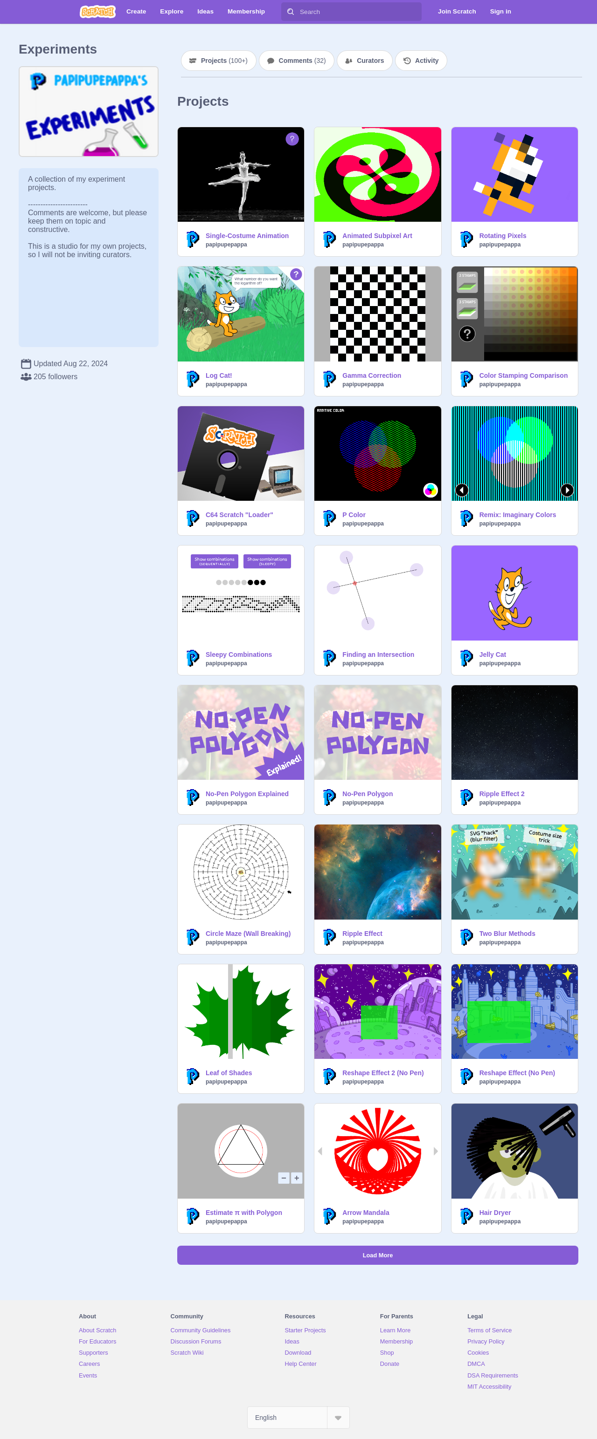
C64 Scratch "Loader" (239, 514)
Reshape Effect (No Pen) (517, 1073)
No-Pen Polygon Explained (247, 794)
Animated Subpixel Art (377, 235)
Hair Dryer (495, 1212)
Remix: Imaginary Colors (517, 514)
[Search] (290, 11)
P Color (354, 514)
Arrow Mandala (365, 1212)
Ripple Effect (362, 933)
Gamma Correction (371, 375)
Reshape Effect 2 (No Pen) (382, 1073)
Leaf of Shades (229, 1073)
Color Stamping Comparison (523, 375)
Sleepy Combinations (239, 654)
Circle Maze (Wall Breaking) (248, 933)
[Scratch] (98, 11)
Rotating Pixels (503, 235)
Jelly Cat (493, 654)
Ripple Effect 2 (502, 794)
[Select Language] (298, 1417)
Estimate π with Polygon (244, 1212)
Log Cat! (219, 375)
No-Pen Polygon (367, 794)
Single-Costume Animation (247, 235)
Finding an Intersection (378, 654)
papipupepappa (226, 244)
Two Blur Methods (507, 933)
